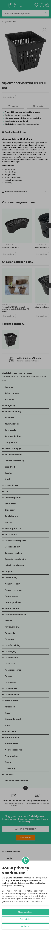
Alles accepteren (25, 912)
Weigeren (25, 926)
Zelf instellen (25, 919)
